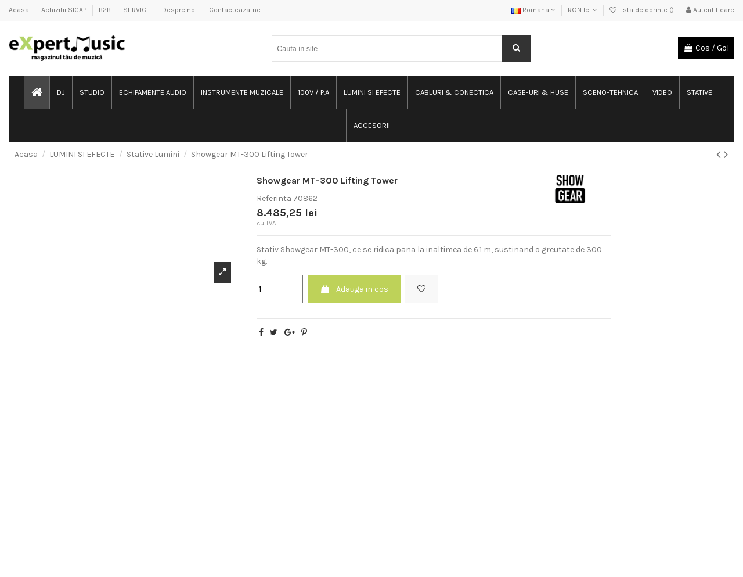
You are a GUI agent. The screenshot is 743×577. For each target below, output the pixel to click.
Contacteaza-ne (235, 10)
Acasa (20, 10)
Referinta (274, 198)
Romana (533, 10)
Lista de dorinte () (642, 10)
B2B (106, 10)
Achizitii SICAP (64, 10)
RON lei (582, 10)
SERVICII (137, 10)
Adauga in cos (354, 289)
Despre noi (180, 10)
